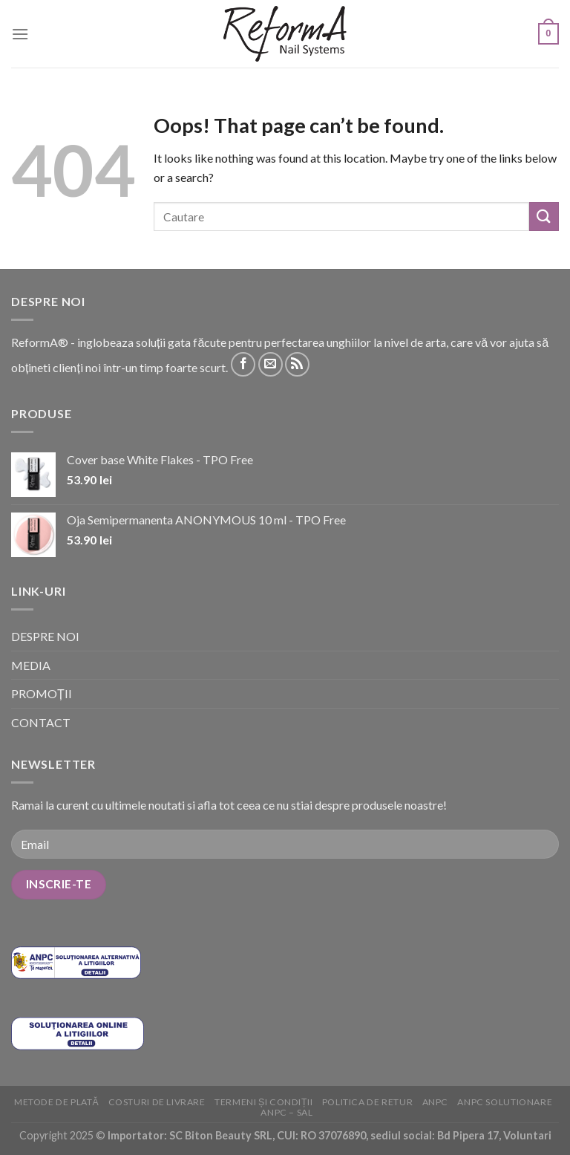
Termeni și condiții (263, 1101)
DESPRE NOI (45, 636)
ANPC (435, 1101)
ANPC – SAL (286, 1112)
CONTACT (41, 722)
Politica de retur (367, 1101)
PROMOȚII (41, 693)
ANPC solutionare (504, 1101)
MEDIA (30, 665)
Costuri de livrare (157, 1101)
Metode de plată (56, 1101)
